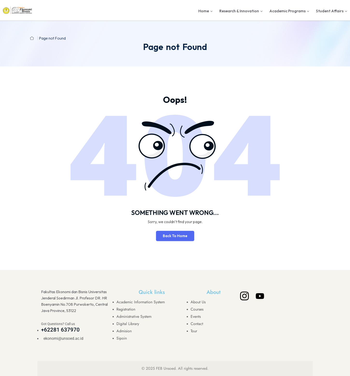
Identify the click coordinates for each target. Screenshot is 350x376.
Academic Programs (287, 10)
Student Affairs (329, 10)
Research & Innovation (239, 10)
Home (203, 10)
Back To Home (175, 236)
